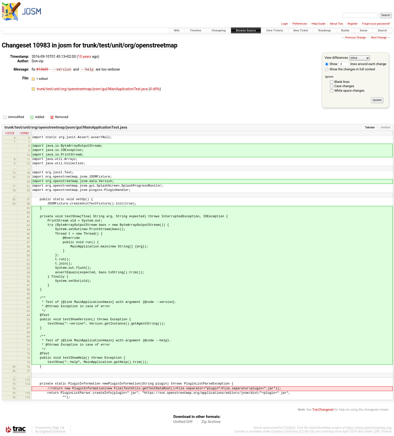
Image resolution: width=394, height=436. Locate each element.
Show (331, 64)
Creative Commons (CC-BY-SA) (293, 431)
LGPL (377, 431)
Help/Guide (318, 23)
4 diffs (155, 89)
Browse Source (246, 30)
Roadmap (324, 30)
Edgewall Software (52, 431)
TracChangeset (323, 409)
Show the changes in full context (350, 69)
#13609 (42, 69)
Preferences (299, 23)
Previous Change (355, 37)
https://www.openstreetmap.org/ (369, 427)
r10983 (24, 133)
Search (382, 30)
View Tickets (274, 30)
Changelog (219, 30)
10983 (41, 45)
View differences (336, 58)
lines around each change (362, 64)
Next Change (379, 37)
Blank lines (342, 82)
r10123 (9, 133)
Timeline (195, 30)
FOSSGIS (289, 427)
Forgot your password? (376, 23)
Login (284, 23)
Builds (345, 30)
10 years (84, 57)
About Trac (336, 23)
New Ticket (300, 30)
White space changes (349, 90)
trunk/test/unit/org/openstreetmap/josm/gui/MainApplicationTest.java (93, 89)
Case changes (344, 86)
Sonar (364, 30)
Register (353, 23)
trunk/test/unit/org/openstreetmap (129, 45)
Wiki (177, 30)
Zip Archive (211, 421)
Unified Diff (182, 421)
